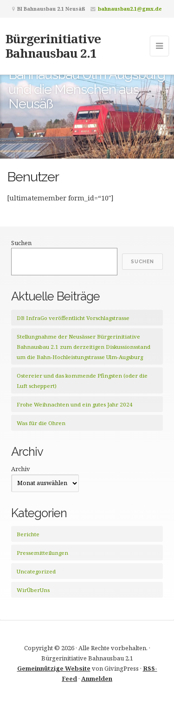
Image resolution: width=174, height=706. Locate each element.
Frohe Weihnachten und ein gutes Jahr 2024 (75, 404)
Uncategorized (36, 571)
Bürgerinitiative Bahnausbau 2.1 (53, 45)
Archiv (20, 469)
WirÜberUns (33, 589)
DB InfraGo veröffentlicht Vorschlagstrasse (73, 317)
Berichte (28, 534)
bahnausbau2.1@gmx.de (130, 8)
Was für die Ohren (41, 423)
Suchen (21, 243)
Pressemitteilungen (42, 552)
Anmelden (96, 678)
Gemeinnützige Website (53, 668)
